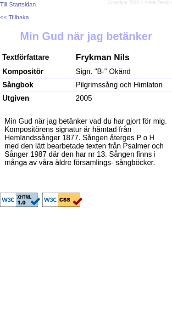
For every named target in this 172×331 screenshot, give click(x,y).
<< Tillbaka (14, 17)
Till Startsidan (18, 4)
